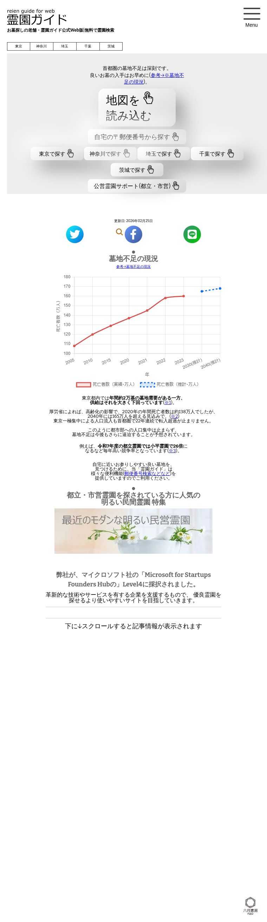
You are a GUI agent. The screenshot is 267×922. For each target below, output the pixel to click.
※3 (172, 450)
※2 (174, 416)
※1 (167, 402)
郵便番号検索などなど (147, 473)
